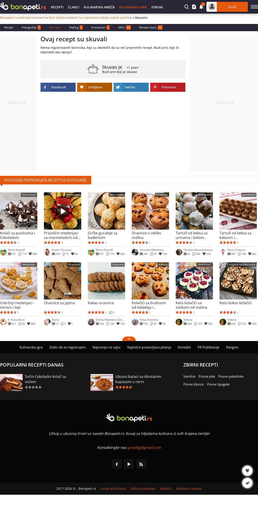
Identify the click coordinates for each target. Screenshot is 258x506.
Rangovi (232, 347)
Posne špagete (218, 384)
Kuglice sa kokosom (242, 264)
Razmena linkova (189, 488)
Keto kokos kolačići (236, 303)
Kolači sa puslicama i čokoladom (17, 235)
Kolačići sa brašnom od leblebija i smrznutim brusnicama (149, 305)
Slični (124, 27)
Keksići (163, 264)
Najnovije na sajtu (106, 347)
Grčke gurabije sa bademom (102, 235)
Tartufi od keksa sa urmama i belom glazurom (192, 235)
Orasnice (162, 195)
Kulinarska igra (133, 7)
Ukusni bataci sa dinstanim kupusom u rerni (138, 379)
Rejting (76, 27)
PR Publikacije (208, 347)
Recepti (57, 7)
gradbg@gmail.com (144, 447)
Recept (8, 27)
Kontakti (184, 347)
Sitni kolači (56, 17)
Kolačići (166, 488)
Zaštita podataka (142, 488)
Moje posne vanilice (117, 17)
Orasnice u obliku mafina (146, 235)
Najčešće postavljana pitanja (149, 347)
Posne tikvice (193, 384)
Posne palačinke (231, 376)
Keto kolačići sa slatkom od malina (191, 305)
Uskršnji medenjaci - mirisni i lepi (17, 305)
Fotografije (31, 27)
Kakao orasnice (101, 303)
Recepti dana (150, 27)
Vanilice (189, 376)
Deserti (40, 17)
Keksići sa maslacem (83, 17)
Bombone (205, 195)
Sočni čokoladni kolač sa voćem (45, 379)
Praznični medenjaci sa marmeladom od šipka (61, 235)
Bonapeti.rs (8, 17)
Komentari (100, 27)
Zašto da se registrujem (67, 347)
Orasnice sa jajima (59, 303)
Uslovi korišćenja (113, 488)
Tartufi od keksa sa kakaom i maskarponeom (235, 235)
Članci (73, 7)
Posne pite (207, 376)
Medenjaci (73, 195)
